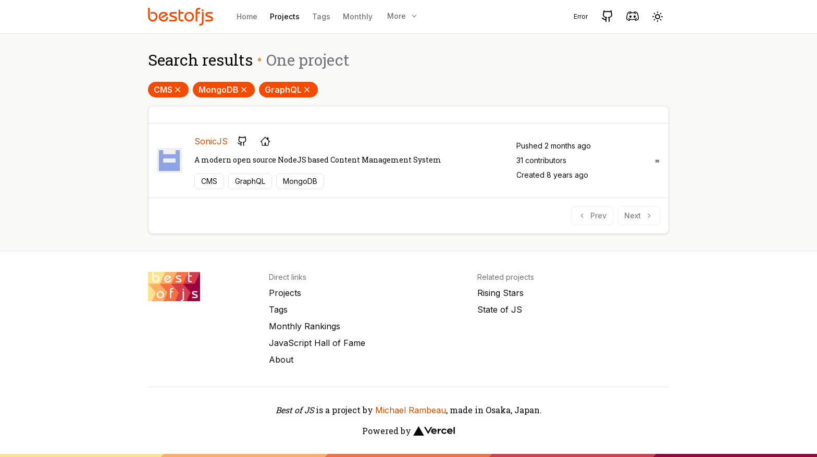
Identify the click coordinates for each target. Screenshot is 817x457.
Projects (285, 16)
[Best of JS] (182, 16)
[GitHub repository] (242, 141)
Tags (321, 16)
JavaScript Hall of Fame (317, 343)
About (281, 359)
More (402, 15)
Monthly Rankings (304, 326)
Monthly (358, 16)
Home (247, 16)
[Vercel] (434, 431)
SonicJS (211, 141)
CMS (168, 89)
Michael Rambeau (410, 410)
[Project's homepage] (265, 141)
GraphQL (288, 89)
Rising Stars (500, 293)
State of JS (499, 309)
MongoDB (224, 89)
